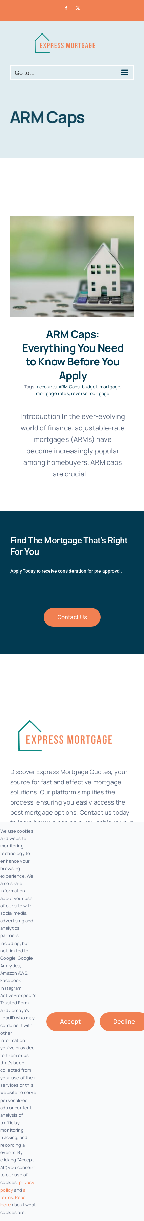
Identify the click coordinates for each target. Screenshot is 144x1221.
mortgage (110, 387)
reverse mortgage (90, 393)
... (89, 473)
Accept (70, 1021)
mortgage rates (52, 393)
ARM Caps (69, 387)
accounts (47, 387)
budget (90, 387)
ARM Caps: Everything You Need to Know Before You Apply (72, 354)
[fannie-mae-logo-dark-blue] (64, 715)
